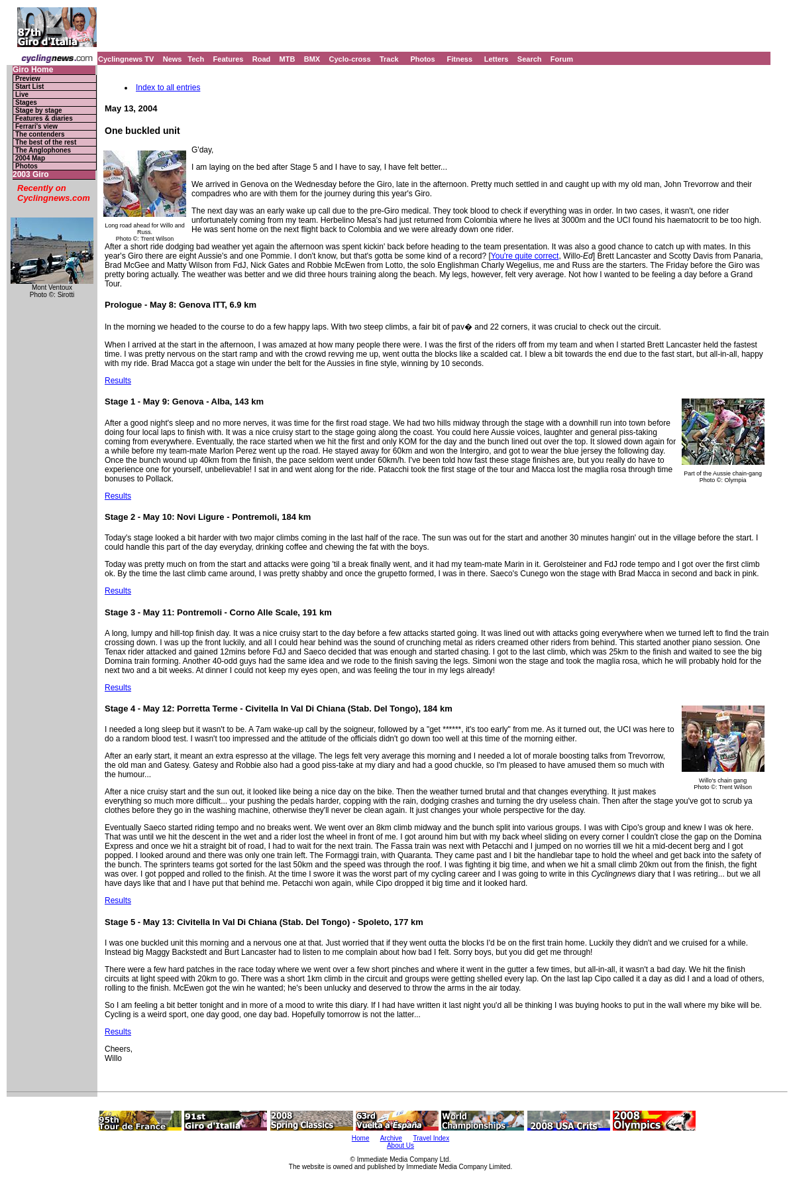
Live (21, 94)
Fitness (459, 59)
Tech (195, 59)
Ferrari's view (36, 126)
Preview (27, 78)
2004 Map (30, 158)
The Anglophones (43, 150)
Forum (562, 59)
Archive (391, 1138)
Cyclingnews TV (126, 59)
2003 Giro (31, 174)
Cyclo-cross (350, 59)
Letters (496, 59)
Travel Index (431, 1138)
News (172, 59)
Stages (26, 102)
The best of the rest (45, 142)
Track (389, 59)
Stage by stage (38, 110)
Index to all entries (168, 87)
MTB (287, 59)
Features (228, 59)
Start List (29, 86)
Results (118, 380)
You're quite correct (525, 256)
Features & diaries (44, 118)
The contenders (39, 134)
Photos (422, 59)
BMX (312, 59)
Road (261, 59)
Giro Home (33, 70)
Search (529, 59)
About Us (400, 1145)
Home (361, 1138)
